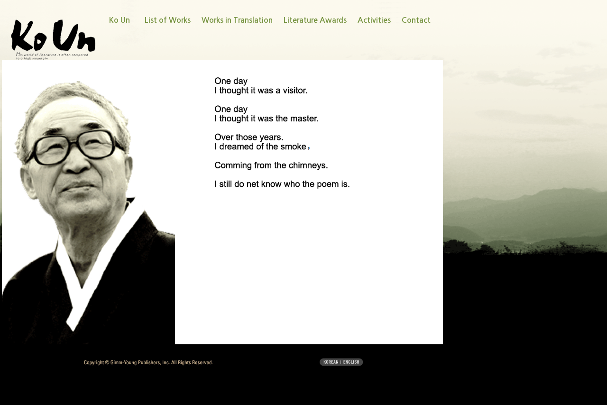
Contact (416, 20)
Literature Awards (315, 20)
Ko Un (119, 20)
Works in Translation (237, 20)
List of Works (168, 20)
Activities (374, 20)
